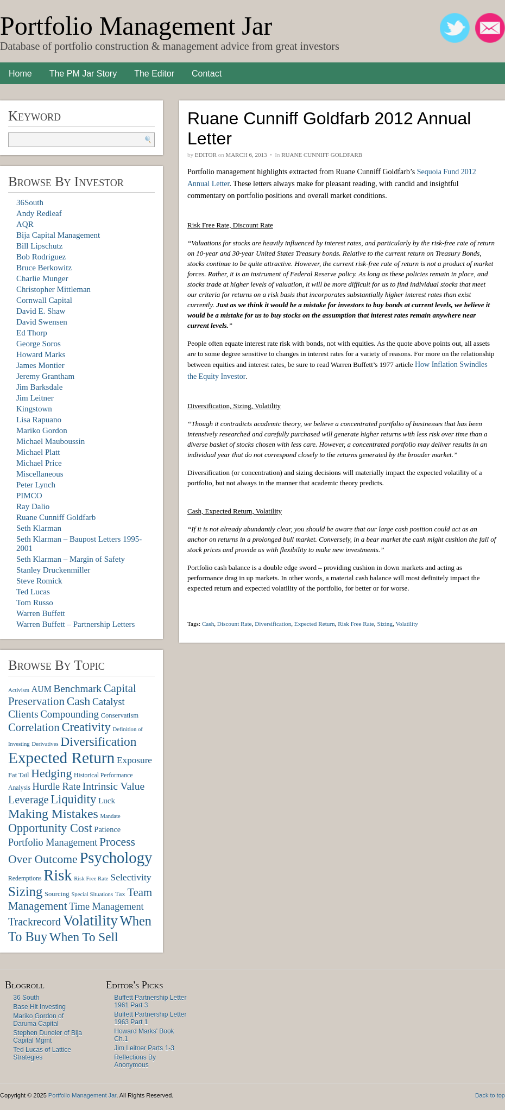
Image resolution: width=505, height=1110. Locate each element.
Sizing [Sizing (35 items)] (25, 891)
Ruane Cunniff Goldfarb (56, 517)
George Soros (38, 343)
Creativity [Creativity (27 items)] (85, 727)
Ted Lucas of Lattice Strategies (42, 1053)
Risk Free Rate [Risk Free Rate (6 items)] (91, 878)
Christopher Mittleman (53, 289)
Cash (208, 623)
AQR (25, 224)
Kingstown (34, 408)
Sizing (385, 623)
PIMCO (29, 495)
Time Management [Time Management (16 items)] (106, 906)
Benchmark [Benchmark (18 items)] (77, 688)
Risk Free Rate (356, 623)
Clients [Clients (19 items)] (23, 714)
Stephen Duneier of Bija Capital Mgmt (47, 1036)
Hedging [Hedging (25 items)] (51, 773)
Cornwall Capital (44, 300)
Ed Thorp (31, 332)
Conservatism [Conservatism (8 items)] (120, 715)
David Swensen (41, 322)
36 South (26, 997)
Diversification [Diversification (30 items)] (98, 741)
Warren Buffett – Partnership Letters (75, 624)
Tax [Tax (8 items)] (120, 894)
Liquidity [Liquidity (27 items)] (73, 799)
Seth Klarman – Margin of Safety (70, 559)
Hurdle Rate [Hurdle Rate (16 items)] (56, 786)
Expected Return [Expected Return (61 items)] (61, 757)
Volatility (406, 623)
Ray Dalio (32, 506)
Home (20, 73)
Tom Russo (34, 602)
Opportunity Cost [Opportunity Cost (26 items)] (50, 828)
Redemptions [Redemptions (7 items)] (24, 878)
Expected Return (314, 623)
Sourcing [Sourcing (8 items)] (57, 894)
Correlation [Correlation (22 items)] (34, 727)
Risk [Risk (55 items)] (57, 875)
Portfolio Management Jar (136, 25)
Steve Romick (39, 580)
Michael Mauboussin (50, 441)
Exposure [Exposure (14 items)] (134, 760)
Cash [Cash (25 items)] (79, 701)
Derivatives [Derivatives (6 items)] (44, 744)
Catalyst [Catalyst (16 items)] (108, 701)
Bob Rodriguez (41, 256)
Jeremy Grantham (45, 376)
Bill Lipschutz (39, 246)
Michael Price (39, 463)
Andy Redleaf (39, 213)
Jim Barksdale (39, 387)
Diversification (273, 623)
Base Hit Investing (39, 1007)
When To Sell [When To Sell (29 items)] (83, 937)
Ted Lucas (33, 591)
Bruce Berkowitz (44, 267)
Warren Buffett (40, 613)
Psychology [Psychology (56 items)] (115, 857)
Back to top (490, 1095)
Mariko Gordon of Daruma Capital (38, 1019)
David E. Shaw (40, 311)
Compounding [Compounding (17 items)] (69, 714)
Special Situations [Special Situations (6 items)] (92, 894)
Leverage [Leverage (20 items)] (28, 799)
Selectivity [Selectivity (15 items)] (130, 877)
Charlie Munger (42, 278)
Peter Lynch (35, 484)
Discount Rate (234, 623)
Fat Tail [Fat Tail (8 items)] (18, 775)
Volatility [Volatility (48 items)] (90, 920)
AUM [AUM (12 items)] (41, 689)
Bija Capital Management (58, 235)
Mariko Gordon (41, 430)
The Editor (154, 73)
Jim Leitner (35, 398)
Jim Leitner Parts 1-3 (144, 1048)
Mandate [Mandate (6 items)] (110, 816)
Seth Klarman (38, 528)
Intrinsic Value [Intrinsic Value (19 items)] (113, 786)
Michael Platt (38, 452)
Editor (206, 154)
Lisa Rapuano (38, 419)
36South (29, 202)
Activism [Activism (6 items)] (18, 690)
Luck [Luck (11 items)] (106, 800)
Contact (207, 73)
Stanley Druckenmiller (53, 570)
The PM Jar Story (83, 73)
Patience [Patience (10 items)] (107, 829)
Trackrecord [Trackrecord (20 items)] (34, 922)
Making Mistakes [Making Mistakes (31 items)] (53, 814)
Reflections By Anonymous (135, 1061)
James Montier (40, 365)
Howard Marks (40, 354)
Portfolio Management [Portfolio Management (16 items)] (52, 842)
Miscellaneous (40, 474)
